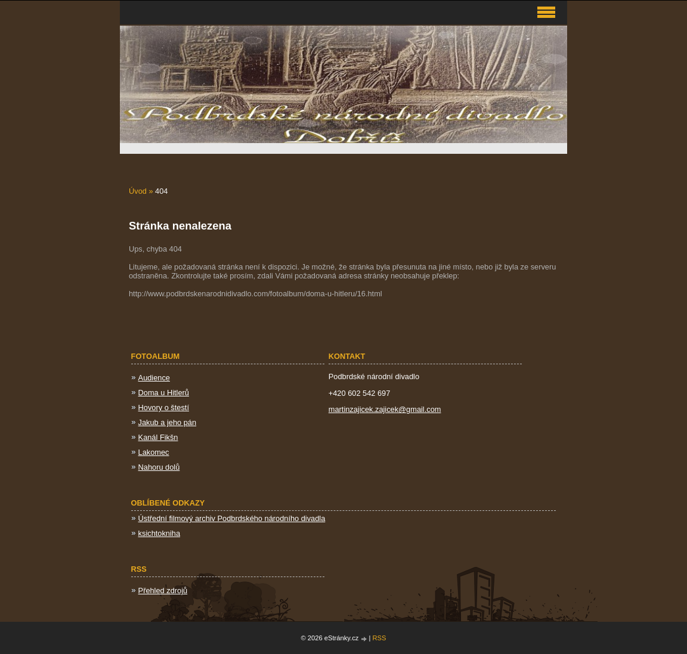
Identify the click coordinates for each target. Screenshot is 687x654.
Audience (154, 377)
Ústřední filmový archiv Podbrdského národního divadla (232, 518)
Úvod (138, 191)
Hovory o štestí (163, 407)
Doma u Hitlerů (163, 392)
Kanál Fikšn (158, 437)
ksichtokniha (159, 533)
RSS (379, 637)
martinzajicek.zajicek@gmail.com (385, 409)
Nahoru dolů (159, 467)
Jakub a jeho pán (167, 422)
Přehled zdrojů (163, 590)
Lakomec (153, 452)
